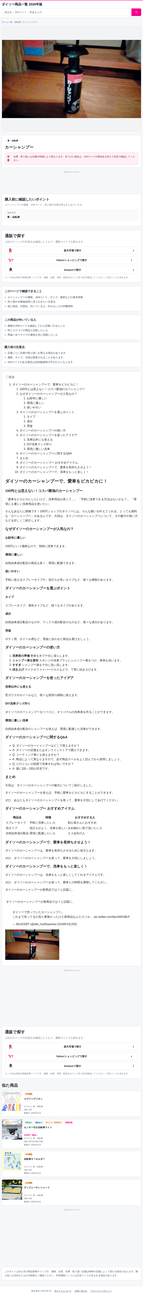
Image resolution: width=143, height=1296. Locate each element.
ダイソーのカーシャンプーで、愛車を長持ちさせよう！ (56, 467)
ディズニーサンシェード (37, 1187)
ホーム (5, 22)
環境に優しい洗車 (38, 448)
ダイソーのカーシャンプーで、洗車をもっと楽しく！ (54, 471)
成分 (30, 421)
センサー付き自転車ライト (38, 1127)
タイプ (31, 416)
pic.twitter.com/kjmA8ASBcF (112, 916)
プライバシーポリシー (101, 1291)
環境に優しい (35, 402)
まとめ (24, 458)
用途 (30, 425)
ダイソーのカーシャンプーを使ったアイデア (48, 435)
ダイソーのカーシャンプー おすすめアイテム (49, 462)
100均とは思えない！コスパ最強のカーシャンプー (52, 389)
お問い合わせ (80, 1291)
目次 (12, 377)
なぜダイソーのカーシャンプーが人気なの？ (48, 393)
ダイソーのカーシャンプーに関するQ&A (46, 453)
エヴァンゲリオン (33, 1098)
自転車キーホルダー (34, 1159)
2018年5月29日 (67, 924)
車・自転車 (15, 22)
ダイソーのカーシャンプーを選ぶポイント (47, 412)
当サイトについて (63, 1291)
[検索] (136, 12)
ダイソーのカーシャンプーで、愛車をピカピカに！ (45, 384)
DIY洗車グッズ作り (39, 444)
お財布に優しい (37, 398)
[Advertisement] (71, 182)
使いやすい (34, 407)
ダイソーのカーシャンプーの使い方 (43, 430)
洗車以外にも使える (40, 439)
